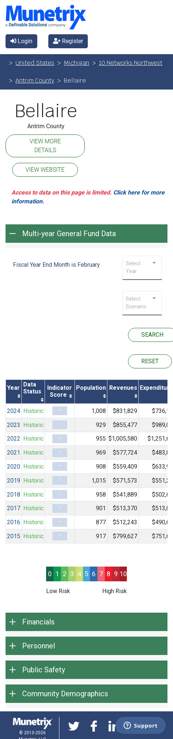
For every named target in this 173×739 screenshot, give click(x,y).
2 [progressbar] (64, 574)
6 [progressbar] (94, 574)
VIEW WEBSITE (45, 169)
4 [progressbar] (79, 574)
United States (34, 63)
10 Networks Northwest (130, 63)
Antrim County (34, 80)
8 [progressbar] (108, 574)
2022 (13, 438)
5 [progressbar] (86, 574)
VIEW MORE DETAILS (45, 146)
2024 (13, 410)
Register (68, 41)
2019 (13, 480)
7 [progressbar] (101, 574)
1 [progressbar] (57, 574)
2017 (13, 508)
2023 (13, 424)
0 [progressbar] (50, 574)
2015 (13, 536)
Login (21, 41)
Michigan (76, 63)
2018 (13, 494)
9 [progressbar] (116, 574)
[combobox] (142, 267)
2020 (13, 466)
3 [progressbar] (72, 574)
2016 (13, 522)
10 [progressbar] (123, 574)
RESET (150, 361)
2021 (13, 452)
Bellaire (46, 111)
